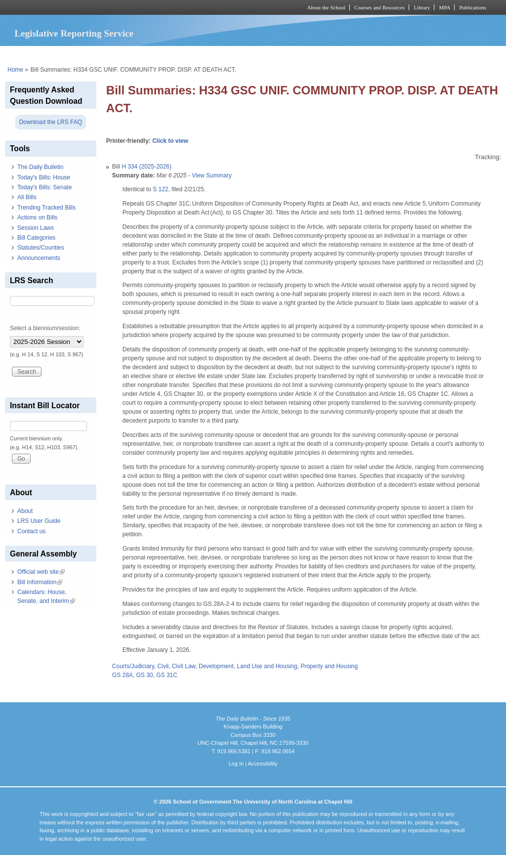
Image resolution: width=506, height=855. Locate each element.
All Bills (27, 197)
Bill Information (39, 582)
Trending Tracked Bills (46, 207)
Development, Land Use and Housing (248, 666)
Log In (236, 764)
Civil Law (183, 666)
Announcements (38, 258)
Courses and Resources (379, 7)
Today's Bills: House (43, 177)
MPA (444, 7)
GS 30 (144, 675)
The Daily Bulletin (40, 167)
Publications (472, 7)
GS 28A (122, 675)
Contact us (31, 531)
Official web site (41, 571)
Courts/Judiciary (133, 666)
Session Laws (35, 227)
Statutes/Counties (40, 247)
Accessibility (262, 764)
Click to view (170, 140)
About (25, 511)
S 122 (160, 189)
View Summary (211, 175)
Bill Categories (36, 237)
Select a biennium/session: (45, 328)
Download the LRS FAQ (50, 122)
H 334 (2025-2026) (146, 166)
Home (15, 69)
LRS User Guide (38, 520)
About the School (326, 7)
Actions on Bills (37, 217)
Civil (163, 666)
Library (422, 7)
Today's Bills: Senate (44, 187)
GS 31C (166, 675)
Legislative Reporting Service (73, 33)
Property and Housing (329, 666)
